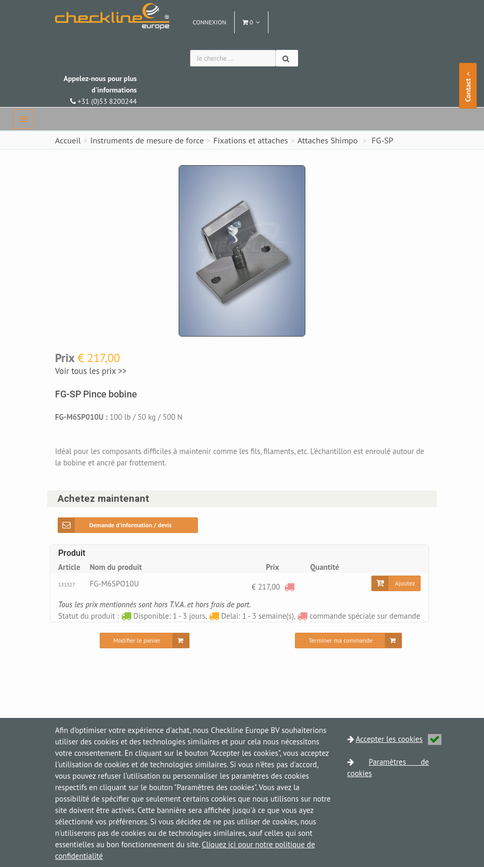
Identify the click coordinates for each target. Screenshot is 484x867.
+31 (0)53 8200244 (100, 90)
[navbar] (23, 119)
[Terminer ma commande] (348, 640)
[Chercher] (287, 58)
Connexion (209, 22)
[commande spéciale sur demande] (289, 587)
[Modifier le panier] (145, 640)
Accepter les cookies (398, 739)
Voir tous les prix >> (91, 371)
